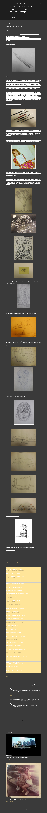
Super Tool (8, 659)
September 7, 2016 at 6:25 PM (24, 697)
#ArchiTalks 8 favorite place (17, 757)
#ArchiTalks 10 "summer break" (18, 799)
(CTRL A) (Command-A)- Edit (10, 669)
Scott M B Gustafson (14, 697)
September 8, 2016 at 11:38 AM (24, 703)
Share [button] (7, 676)
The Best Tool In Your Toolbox (11, 577)
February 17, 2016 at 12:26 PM (24, 688)
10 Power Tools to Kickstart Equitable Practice (13, 604)
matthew (12, 682)
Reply (11, 695)
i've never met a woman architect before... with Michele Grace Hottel (23, 8)
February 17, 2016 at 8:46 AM (19, 682)
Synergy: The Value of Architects (11, 630)
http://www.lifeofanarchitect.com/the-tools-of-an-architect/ (15, 570)
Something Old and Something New (12, 639)
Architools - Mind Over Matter (10, 601)
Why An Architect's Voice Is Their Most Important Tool (14, 622)
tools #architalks (8, 594)
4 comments (11, 801)
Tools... (7, 646)
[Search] (40, 3)
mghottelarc (16, 688)
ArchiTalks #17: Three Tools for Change (12, 612)
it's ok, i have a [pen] (9, 626)
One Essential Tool (9, 597)
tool (6, 580)
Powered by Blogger (23, 809)
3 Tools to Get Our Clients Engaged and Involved (14, 574)
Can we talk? (8, 619)
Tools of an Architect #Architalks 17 (11, 609)
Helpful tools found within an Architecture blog (13, 652)
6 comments (11, 759)
